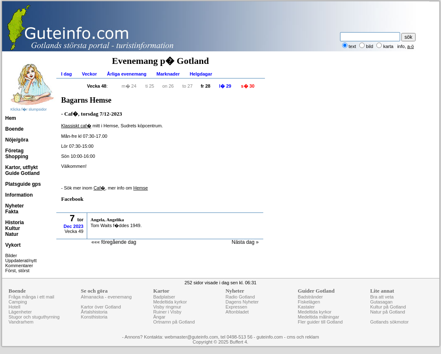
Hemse (141, 187)
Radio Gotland (240, 296)
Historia (14, 222)
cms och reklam (303, 336)
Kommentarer (19, 265)
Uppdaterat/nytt (21, 260)
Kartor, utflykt (21, 167)
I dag (66, 73)
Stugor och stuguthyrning (34, 316)
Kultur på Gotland (388, 306)
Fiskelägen (309, 301)
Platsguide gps (23, 184)
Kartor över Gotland (101, 306)
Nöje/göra (16, 140)
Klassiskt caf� (76, 125)
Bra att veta (381, 296)
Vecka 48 (97, 85)
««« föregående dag (113, 242)
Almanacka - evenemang (106, 296)
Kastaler (306, 306)
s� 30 (248, 85)
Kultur (12, 228)
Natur (11, 234)
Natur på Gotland (387, 311)
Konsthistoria (94, 316)
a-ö (410, 46)
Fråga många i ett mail (31, 296)
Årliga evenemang (126, 73)
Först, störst (17, 270)
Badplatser (164, 296)
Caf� (99, 187)
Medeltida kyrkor (170, 301)
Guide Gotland (22, 173)
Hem (10, 118)
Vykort (13, 245)
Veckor (89, 73)
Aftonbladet (237, 311)
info (401, 46)
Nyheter (14, 206)
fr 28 (205, 85)
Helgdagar (201, 73)
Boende (14, 129)
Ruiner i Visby (167, 311)
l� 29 (225, 85)
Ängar (159, 316)
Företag (14, 151)
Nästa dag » (245, 242)
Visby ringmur (167, 306)
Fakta (11, 212)
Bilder (11, 255)
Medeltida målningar (318, 316)
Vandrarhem (21, 321)
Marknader (168, 73)
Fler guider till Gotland (320, 321)
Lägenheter (20, 311)
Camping (18, 301)
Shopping (16, 156)
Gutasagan (381, 301)
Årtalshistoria (94, 311)
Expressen (236, 306)
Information (19, 195)
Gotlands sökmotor (389, 321)
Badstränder (310, 296)
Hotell (14, 306)
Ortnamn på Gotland (174, 321)
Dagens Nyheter (242, 301)
